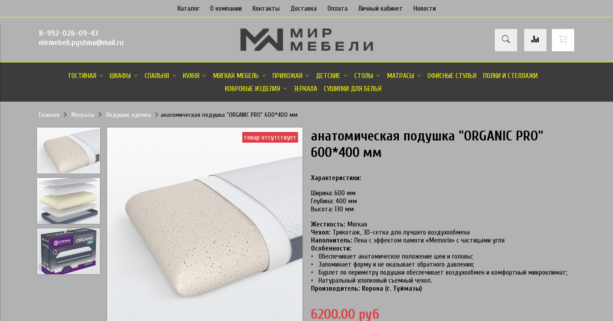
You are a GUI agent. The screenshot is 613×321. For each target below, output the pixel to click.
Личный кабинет (380, 8)
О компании (226, 8)
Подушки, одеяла (128, 115)
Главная (49, 115)
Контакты (266, 8)
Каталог (188, 8)
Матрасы (82, 115)
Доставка (303, 8)
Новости (425, 8)
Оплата (337, 8)
